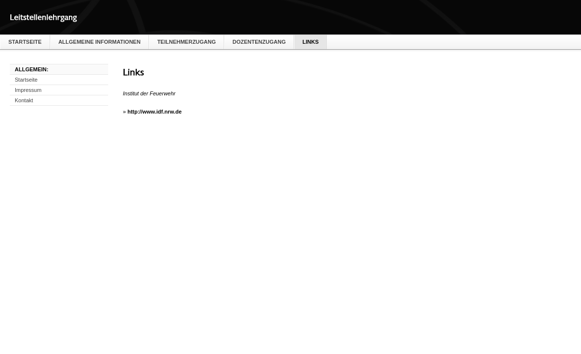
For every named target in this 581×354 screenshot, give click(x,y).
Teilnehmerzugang (186, 42)
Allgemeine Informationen (99, 42)
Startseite (25, 42)
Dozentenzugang (259, 42)
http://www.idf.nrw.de (154, 112)
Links (310, 42)
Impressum (28, 90)
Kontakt (24, 100)
